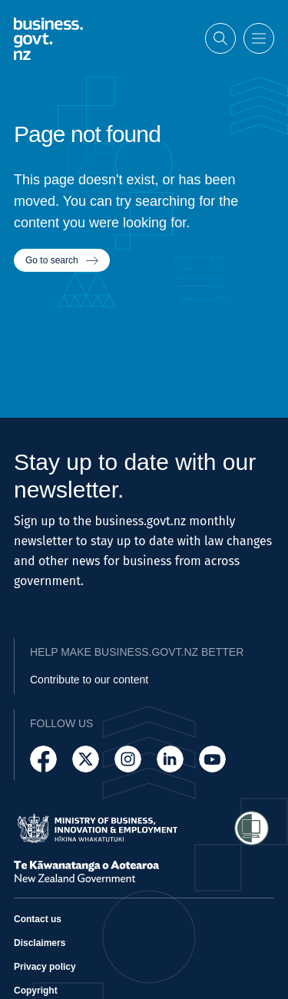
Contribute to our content (89, 679)
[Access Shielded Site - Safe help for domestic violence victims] (251, 828)
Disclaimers (39, 943)
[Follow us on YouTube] (212, 759)
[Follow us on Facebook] (43, 759)
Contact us (37, 919)
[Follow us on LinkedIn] (170, 759)
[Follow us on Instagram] (127, 759)
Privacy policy (45, 966)
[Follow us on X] (85, 759)
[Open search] (220, 38)
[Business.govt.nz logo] (48, 39)
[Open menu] (258, 38)
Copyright (36, 990)
